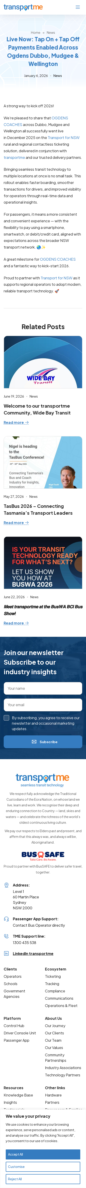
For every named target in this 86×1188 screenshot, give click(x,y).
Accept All (15, 1154)
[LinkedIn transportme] (6, 953)
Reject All (15, 1179)
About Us (53, 1018)
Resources (13, 1087)
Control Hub (14, 1025)
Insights (10, 1102)
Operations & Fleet (61, 1005)
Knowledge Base (18, 1095)
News (51, 32)
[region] (43, 1148)
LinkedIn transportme (33, 953)
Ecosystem (55, 969)
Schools (10, 983)
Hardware (53, 1095)
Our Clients (54, 1033)
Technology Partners (62, 1075)
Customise (16, 1167)
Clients (10, 969)
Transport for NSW (64, 137)
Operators (13, 976)
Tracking (52, 983)
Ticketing (53, 976)
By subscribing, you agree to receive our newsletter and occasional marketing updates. (46, 723)
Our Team (53, 1040)
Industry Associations (63, 1067)
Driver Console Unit (20, 1033)
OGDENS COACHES (58, 259)
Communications (59, 998)
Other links (55, 1087)
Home (35, 32)
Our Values (54, 1047)
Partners (52, 1102)
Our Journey (55, 1025)
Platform (12, 1018)
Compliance (55, 991)
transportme (14, 157)
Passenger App (16, 1040)
